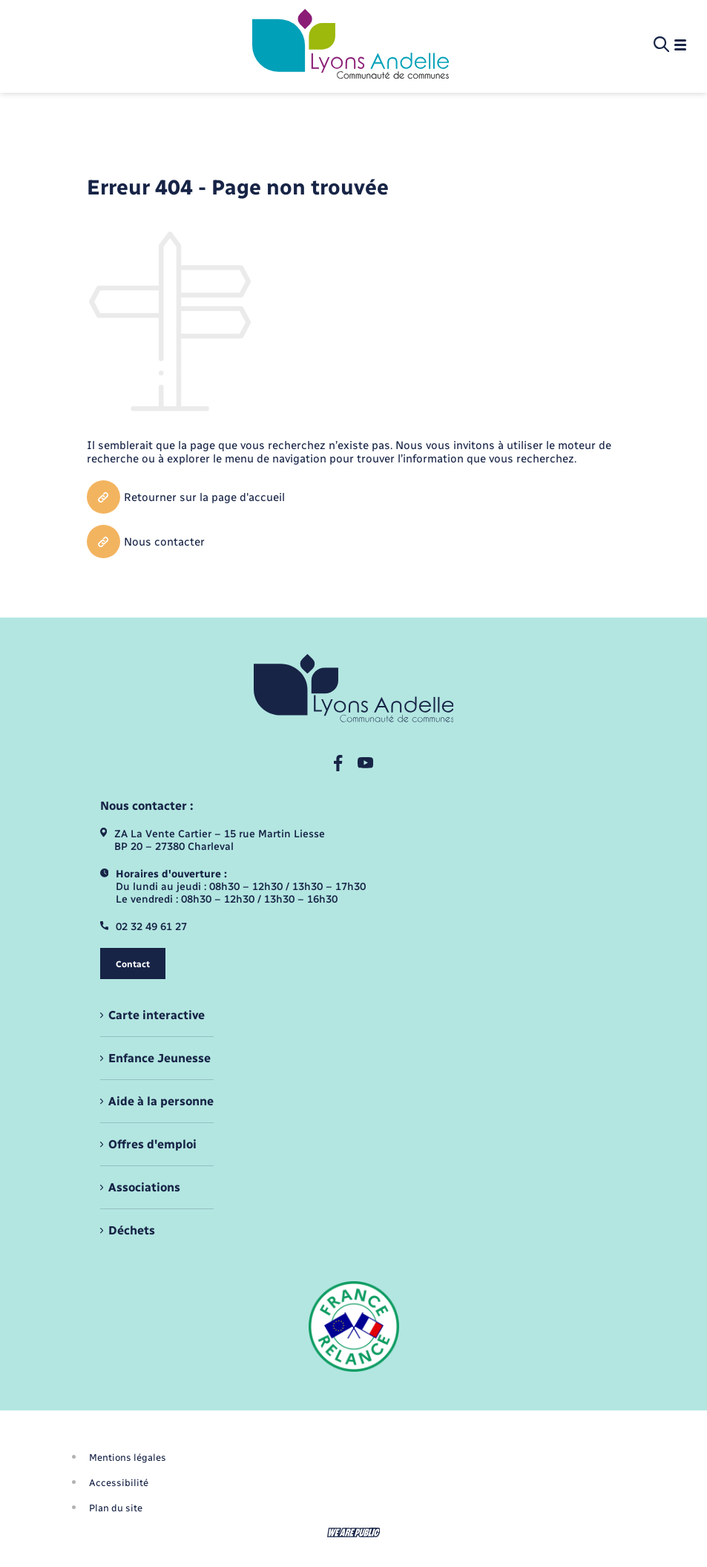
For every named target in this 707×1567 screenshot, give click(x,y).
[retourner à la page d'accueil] (350, 45)
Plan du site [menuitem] (115, 1508)
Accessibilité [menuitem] (118, 1482)
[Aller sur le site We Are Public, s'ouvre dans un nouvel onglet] (354, 1532)
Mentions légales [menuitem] (127, 1457)
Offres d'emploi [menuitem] (152, 1144)
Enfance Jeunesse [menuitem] (159, 1058)
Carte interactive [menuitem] (156, 1015)
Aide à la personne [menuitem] (161, 1101)
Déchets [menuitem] (131, 1230)
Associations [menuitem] (144, 1187)
